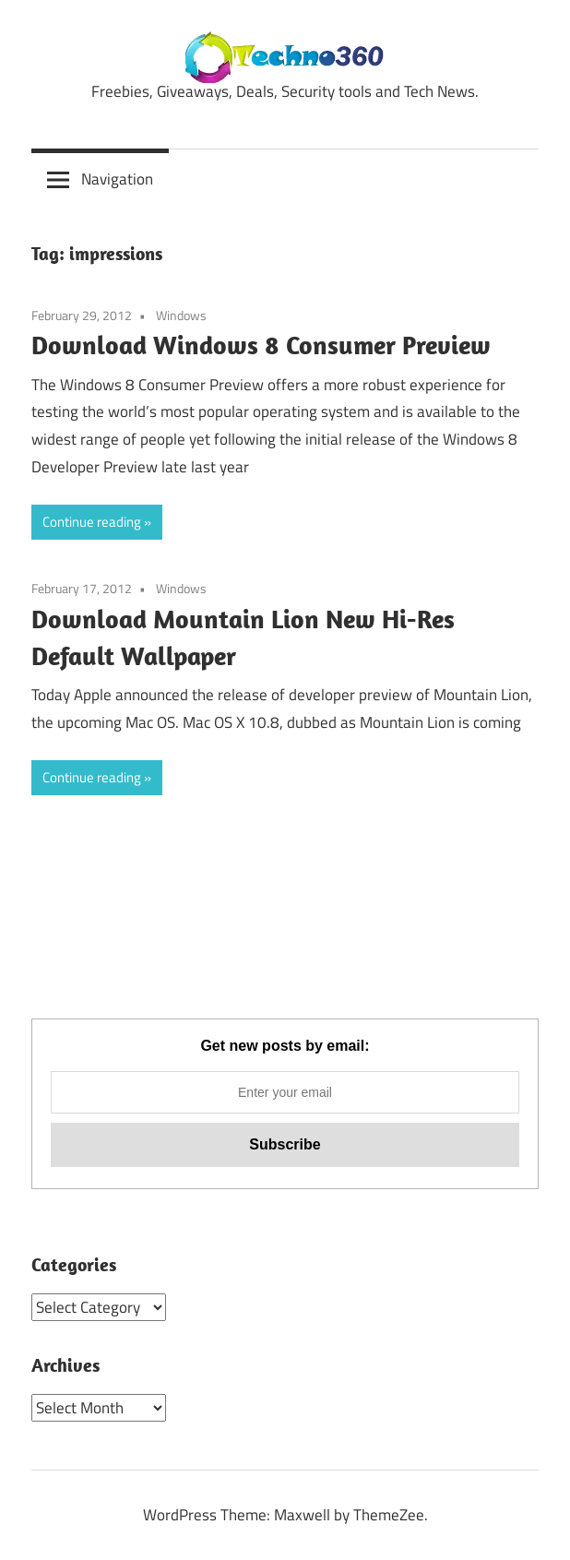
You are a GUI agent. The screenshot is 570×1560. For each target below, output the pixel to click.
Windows (181, 315)
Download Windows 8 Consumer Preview (261, 344)
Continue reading (91, 521)
